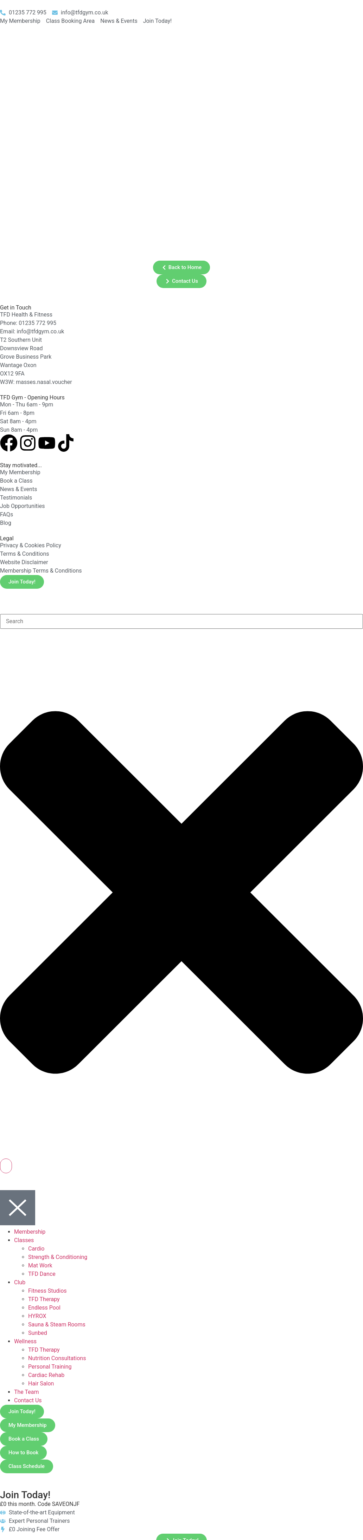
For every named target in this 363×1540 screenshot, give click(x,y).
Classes (24, 1240)
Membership (29, 1231)
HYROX (37, 1316)
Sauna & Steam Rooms (56, 1324)
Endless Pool (44, 1307)
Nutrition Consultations (57, 1358)
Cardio (36, 1248)
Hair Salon (41, 1383)
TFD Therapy (44, 1299)
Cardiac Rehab (46, 1375)
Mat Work (40, 1265)
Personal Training (50, 1366)
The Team (26, 1392)
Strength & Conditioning (57, 1257)
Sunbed (37, 1333)
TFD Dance (42, 1274)
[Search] (6, 1166)
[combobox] (181, 621)
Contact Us (28, 1400)
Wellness (25, 1341)
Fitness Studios (47, 1290)
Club (19, 1282)
